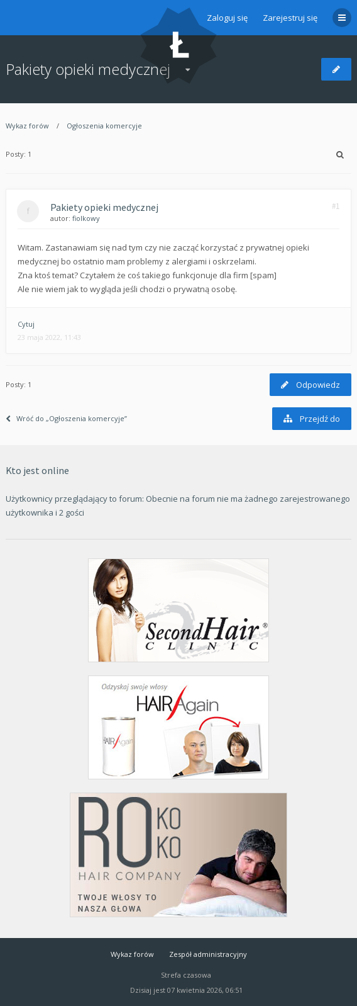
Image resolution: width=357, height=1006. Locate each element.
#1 (335, 206)
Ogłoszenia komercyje (104, 125)
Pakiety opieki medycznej (88, 69)
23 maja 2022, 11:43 (49, 337)
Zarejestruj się (290, 17)
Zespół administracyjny (208, 954)
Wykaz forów (27, 125)
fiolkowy (86, 218)
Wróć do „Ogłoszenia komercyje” (66, 418)
